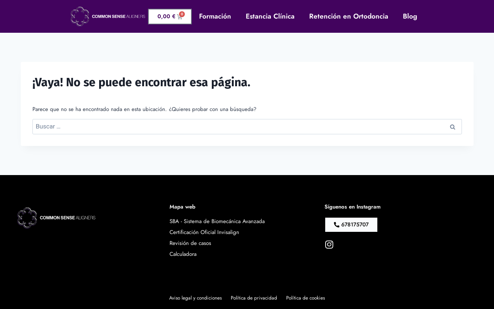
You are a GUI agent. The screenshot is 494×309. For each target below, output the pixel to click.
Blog (410, 16)
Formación (215, 16)
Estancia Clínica (270, 16)
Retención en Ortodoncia (348, 16)
